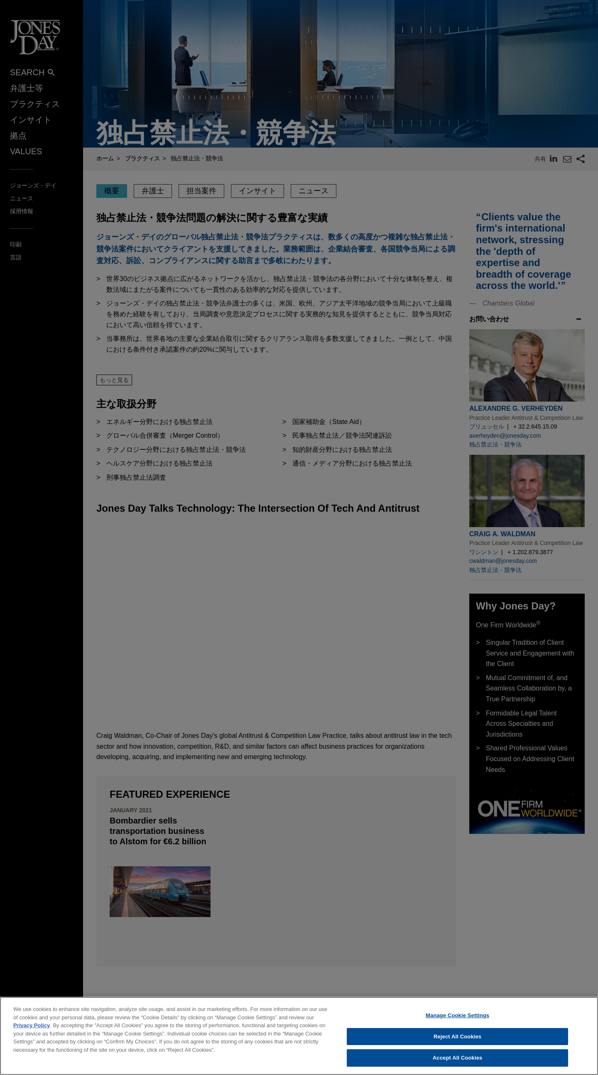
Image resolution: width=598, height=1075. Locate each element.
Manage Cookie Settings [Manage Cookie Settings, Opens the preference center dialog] (457, 1015)
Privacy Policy (31, 1025)
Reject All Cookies (457, 1036)
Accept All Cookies (458, 1058)
